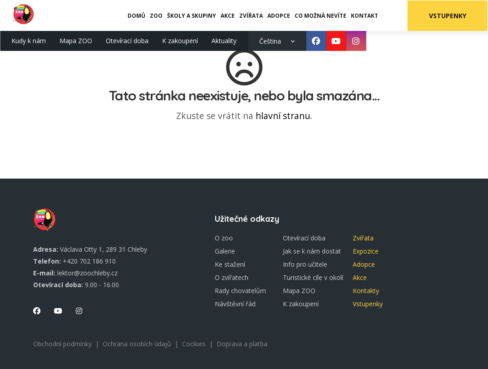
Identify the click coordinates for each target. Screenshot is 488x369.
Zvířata (363, 238)
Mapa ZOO (75, 40)
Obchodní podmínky (62, 343)
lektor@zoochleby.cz (87, 273)
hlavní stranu (283, 116)
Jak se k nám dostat (312, 251)
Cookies (194, 343)
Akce (360, 277)
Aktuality (224, 40)
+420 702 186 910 (89, 261)
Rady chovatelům (240, 290)
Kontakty (366, 290)
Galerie (225, 251)
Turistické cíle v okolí (313, 277)
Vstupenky (448, 15)
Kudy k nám (28, 40)
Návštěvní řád (235, 303)
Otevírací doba (127, 40)
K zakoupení (180, 40)
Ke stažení (230, 264)
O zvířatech (231, 277)
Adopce (364, 264)
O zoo (224, 238)
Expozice (366, 251)
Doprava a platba (242, 343)
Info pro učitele (305, 264)
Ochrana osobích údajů (137, 343)
